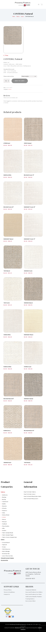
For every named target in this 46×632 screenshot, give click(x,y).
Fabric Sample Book (7, 532)
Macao (4, 519)
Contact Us (7, 594)
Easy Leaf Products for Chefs (34, 594)
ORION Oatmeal (27, 143)
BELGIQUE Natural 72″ (29, 430)
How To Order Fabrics (30, 492)
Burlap (4, 499)
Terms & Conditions (9, 592)
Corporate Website (31, 590)
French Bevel (6, 542)
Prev (6, 55)
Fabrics (18, 16)
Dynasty (4, 506)
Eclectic (4, 508)
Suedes (4, 530)
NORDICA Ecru (7, 430)
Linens (22, 16)
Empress (4, 510)
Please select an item (9, 76)
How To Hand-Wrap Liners (31, 498)
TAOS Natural (7, 270)
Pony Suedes (5, 526)
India (3, 512)
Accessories (4, 560)
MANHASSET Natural (8, 239)
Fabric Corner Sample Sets (9, 537)
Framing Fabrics (30, 598)
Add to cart (20, 81)
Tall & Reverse (6, 549)
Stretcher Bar (6, 553)
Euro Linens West (30, 601)
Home (13, 16)
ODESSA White (7, 334)
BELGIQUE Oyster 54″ (9, 207)
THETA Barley (27, 462)
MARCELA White (7, 175)
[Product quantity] (7, 81)
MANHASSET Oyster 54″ (29, 207)
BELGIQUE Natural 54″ (9, 398)
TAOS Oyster (7, 302)
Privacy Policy (8, 590)
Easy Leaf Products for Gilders (34, 592)
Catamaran (5, 501)
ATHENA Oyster (27, 366)
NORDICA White (7, 366)
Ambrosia (5, 495)
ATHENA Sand (7, 143)
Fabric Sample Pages (7, 535)
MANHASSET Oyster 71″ (29, 239)
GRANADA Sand (7, 462)
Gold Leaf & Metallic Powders (34, 596)
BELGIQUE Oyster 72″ (29, 175)
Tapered (4, 544)
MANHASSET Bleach (28, 334)
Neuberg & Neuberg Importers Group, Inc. (21, 624)
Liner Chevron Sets (7, 556)
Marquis (4, 521)
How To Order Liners (29, 494)
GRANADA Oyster (28, 270)
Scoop (3, 547)
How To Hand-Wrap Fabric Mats (32, 496)
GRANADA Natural (28, 302)
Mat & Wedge (6, 551)
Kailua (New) (5, 515)
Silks (3, 528)
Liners (2, 539)
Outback (4, 524)
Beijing (4, 497)
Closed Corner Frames (7, 558)
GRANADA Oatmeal (28, 398)
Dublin (4, 503)
